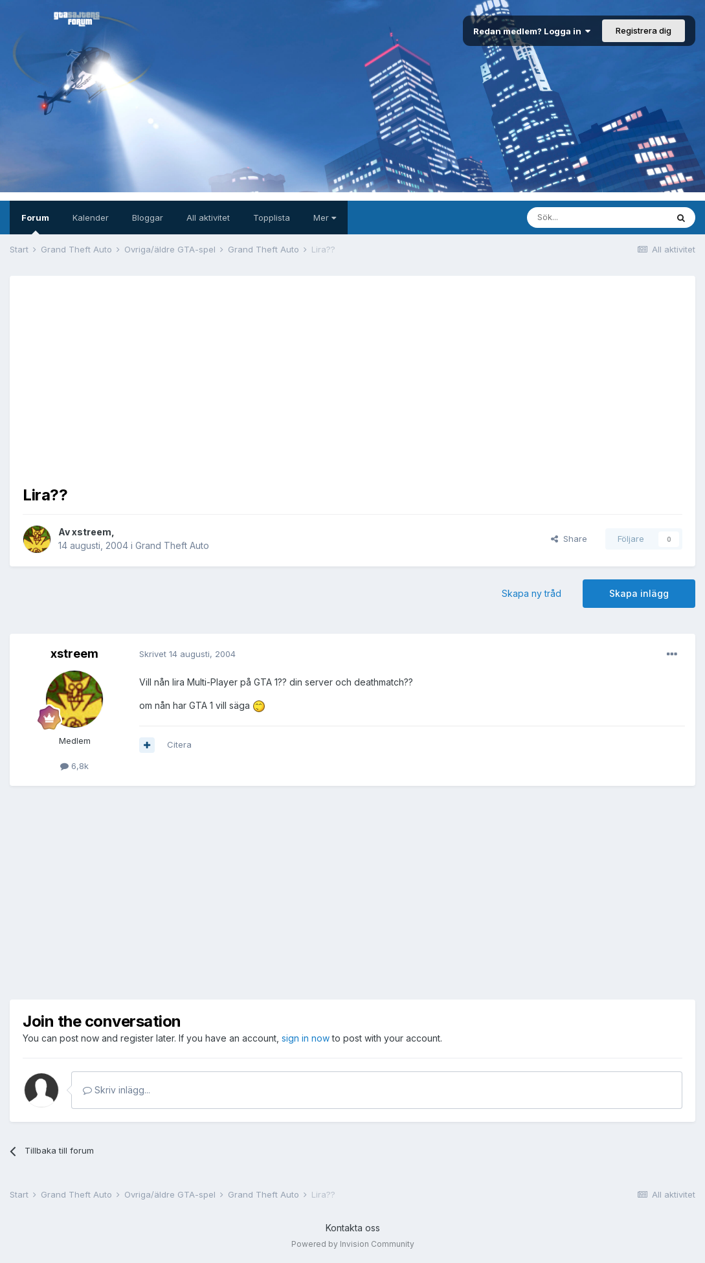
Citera (179, 744)
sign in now (306, 1038)
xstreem (91, 531)
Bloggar (147, 217)
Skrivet (187, 654)
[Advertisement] (352, 379)
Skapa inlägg (639, 593)
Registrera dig (643, 30)
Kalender (91, 217)
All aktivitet (208, 217)
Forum (35, 223)
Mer (324, 217)
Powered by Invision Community (352, 1244)
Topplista (271, 217)
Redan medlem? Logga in (531, 31)
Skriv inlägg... (116, 1089)
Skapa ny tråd (531, 593)
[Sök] (597, 217)
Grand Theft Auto (172, 545)
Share (569, 538)
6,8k (74, 766)
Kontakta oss (353, 1227)
